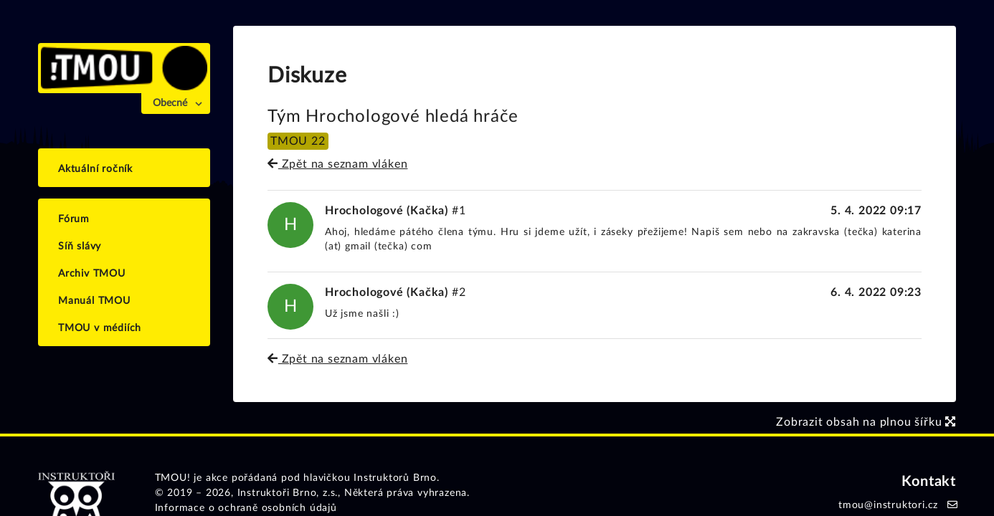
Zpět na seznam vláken (337, 164)
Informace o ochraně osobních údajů (246, 508)
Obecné (170, 103)
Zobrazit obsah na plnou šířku (866, 422)
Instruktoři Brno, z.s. (288, 493)
